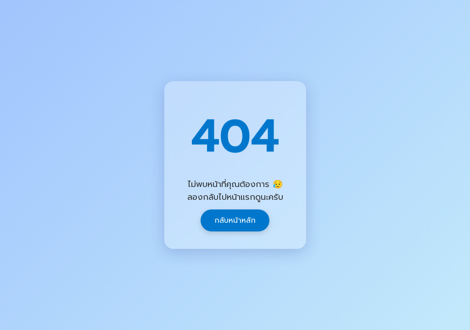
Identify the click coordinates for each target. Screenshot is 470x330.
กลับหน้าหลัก (235, 220)
